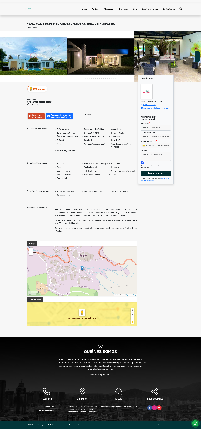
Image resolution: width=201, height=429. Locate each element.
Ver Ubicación (75, 318)
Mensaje (144, 150)
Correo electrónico (148, 132)
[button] (76, 78)
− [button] (31, 253)
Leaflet (117, 295)
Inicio (84, 9)
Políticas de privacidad (100, 374)
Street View (37, 89)
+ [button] (31, 249)
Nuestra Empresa (149, 9)
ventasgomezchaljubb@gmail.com (156, 108)
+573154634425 (149, 105)
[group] (33, 56)
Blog (135, 9)
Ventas (94, 9)
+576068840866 (46, 410)
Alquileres (108, 9)
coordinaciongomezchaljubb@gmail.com (119, 407)
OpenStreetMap (131, 295)
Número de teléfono (149, 141)
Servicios (123, 9)
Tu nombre (145, 123)
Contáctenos (168, 9)
